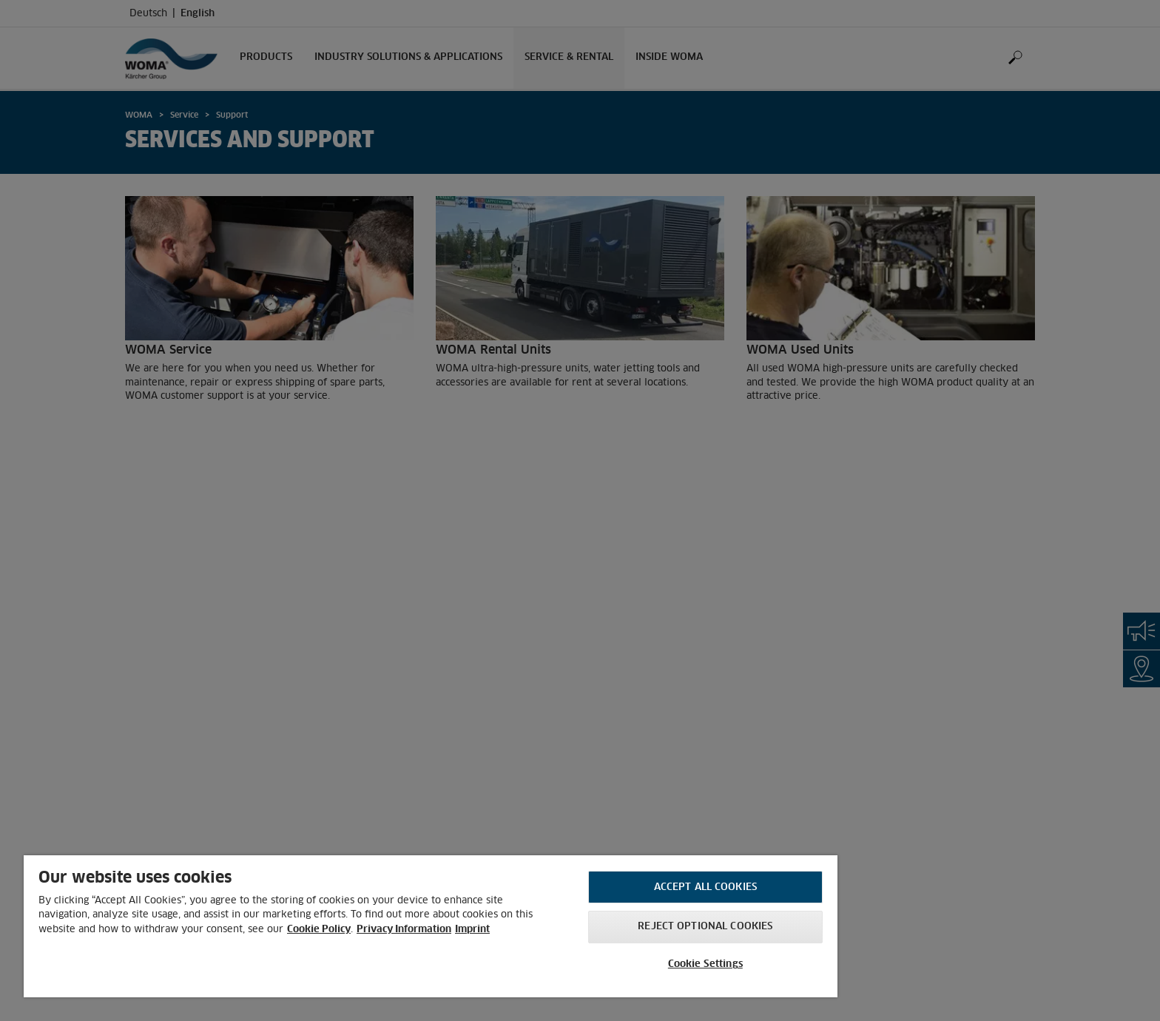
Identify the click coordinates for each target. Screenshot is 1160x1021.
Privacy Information (404, 929)
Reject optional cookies (705, 926)
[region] (430, 926)
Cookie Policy (319, 929)
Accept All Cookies (705, 887)
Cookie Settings (705, 964)
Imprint (472, 929)
